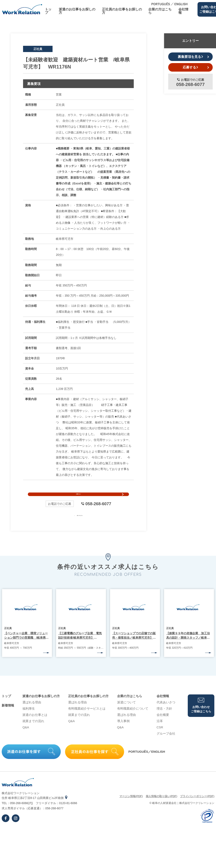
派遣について (126, 712)
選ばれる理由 (31, 712)
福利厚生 (28, 718)
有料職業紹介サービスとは (87, 718)
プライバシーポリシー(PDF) (197, 805)
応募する (78, 499)
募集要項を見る (190, 56)
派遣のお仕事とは (34, 724)
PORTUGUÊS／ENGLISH (146, 761)
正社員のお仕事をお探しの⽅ (122, 10)
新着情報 (8, 715)
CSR (160, 737)
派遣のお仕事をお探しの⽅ (77, 10)
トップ (48, 10)
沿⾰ (160, 730)
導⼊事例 (123, 730)
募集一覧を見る (78, 524)
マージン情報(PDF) (131, 805)
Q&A (25, 737)
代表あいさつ (166, 712)
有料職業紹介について (132, 718)
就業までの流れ (33, 730)
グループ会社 (166, 743)
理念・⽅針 (164, 718)
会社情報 (183, 10)
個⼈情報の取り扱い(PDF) (161, 805)
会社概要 (163, 724)
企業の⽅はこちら (160, 10)
